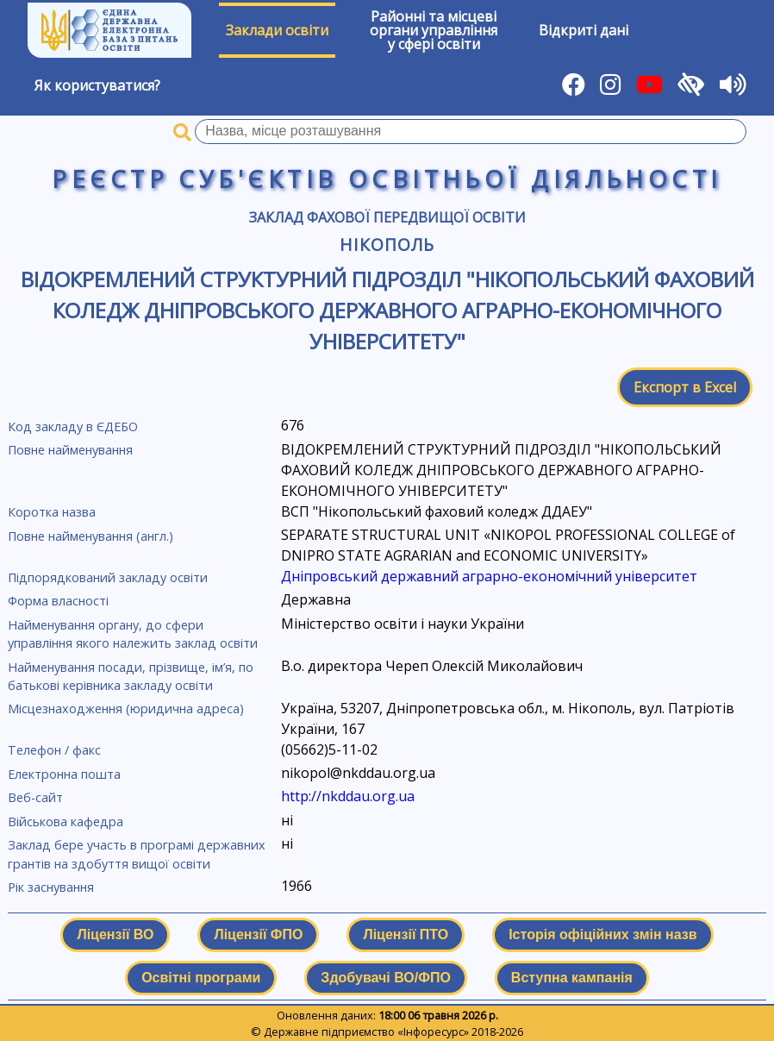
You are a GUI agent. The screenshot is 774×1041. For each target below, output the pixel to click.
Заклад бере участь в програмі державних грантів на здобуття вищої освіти (136, 854)
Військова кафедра (65, 821)
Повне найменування (70, 450)
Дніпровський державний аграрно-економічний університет (489, 576)
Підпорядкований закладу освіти (108, 577)
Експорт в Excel (685, 387)
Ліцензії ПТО (405, 934)
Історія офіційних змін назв (602, 934)
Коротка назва (52, 512)
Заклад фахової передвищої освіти (387, 217)
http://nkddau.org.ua (348, 796)
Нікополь (387, 244)
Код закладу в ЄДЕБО (73, 426)
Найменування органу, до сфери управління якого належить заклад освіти (133, 634)
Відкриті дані (583, 30)
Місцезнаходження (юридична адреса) (126, 708)
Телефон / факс (54, 750)
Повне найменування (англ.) (90, 536)
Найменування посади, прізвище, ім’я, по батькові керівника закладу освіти (130, 676)
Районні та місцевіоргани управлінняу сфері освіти (433, 30)
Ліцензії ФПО (258, 934)
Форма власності (58, 601)
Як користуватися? (97, 85)
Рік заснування (51, 887)
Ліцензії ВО (115, 934)
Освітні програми (200, 977)
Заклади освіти (277, 30)
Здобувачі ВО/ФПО (385, 977)
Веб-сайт (35, 797)
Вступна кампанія (572, 977)
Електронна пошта (64, 774)
